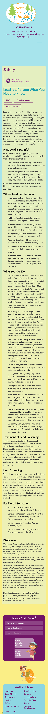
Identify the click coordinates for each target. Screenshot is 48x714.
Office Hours (27, 37)
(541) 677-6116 (24, 27)
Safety (7, 703)
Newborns (9, 691)
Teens (26, 703)
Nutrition (8, 700)
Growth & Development (29, 707)
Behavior (27, 694)
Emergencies (10, 697)
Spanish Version (23, 100)
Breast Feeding (30, 691)
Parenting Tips (30, 700)
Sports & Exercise (12, 706)
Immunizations (30, 697)
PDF (8, 100)
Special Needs (10, 694)
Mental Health (10, 711)
